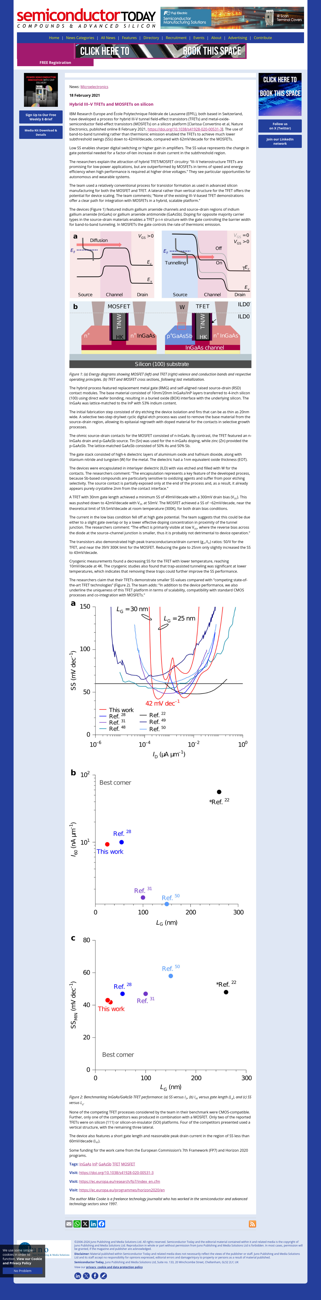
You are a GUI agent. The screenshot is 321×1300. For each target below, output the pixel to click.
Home (54, 37)
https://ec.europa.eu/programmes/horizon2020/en (122, 1182)
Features (129, 37)
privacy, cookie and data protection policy (114, 1260)
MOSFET (128, 1156)
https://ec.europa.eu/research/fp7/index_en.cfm (119, 1174)
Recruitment (176, 37)
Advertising (237, 37)
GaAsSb (105, 1156)
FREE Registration (275, 51)
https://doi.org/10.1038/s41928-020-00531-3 (185, 121)
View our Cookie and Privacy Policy (22, 1261)
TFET (116, 1156)
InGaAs (85, 1156)
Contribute (263, 37)
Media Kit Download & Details (41, 125)
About (216, 37)
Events (198, 37)
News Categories (80, 37)
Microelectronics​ (94, 79)
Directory (151, 37)
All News (108, 37)
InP (95, 1156)
